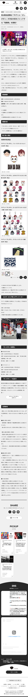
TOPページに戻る (14, 672)
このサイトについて (13, 686)
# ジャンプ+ (16, 27)
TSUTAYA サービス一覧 (14, 680)
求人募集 (22, 684)
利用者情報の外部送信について (14, 687)
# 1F (5, 28)
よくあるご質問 (16, 684)
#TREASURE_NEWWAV (18, 611)
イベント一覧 (14, 518)
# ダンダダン (3, 27)
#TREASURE (20, 610)
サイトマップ (4, 686)
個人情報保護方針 (22, 686)
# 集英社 (21, 27)
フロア (20, 2)
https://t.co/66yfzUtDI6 (20, 605)
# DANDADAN (10, 27)
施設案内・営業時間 (7, 684)
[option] (14, 257)
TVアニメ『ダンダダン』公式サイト (14, 397)
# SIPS (2, 28)
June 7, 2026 (23, 614)
